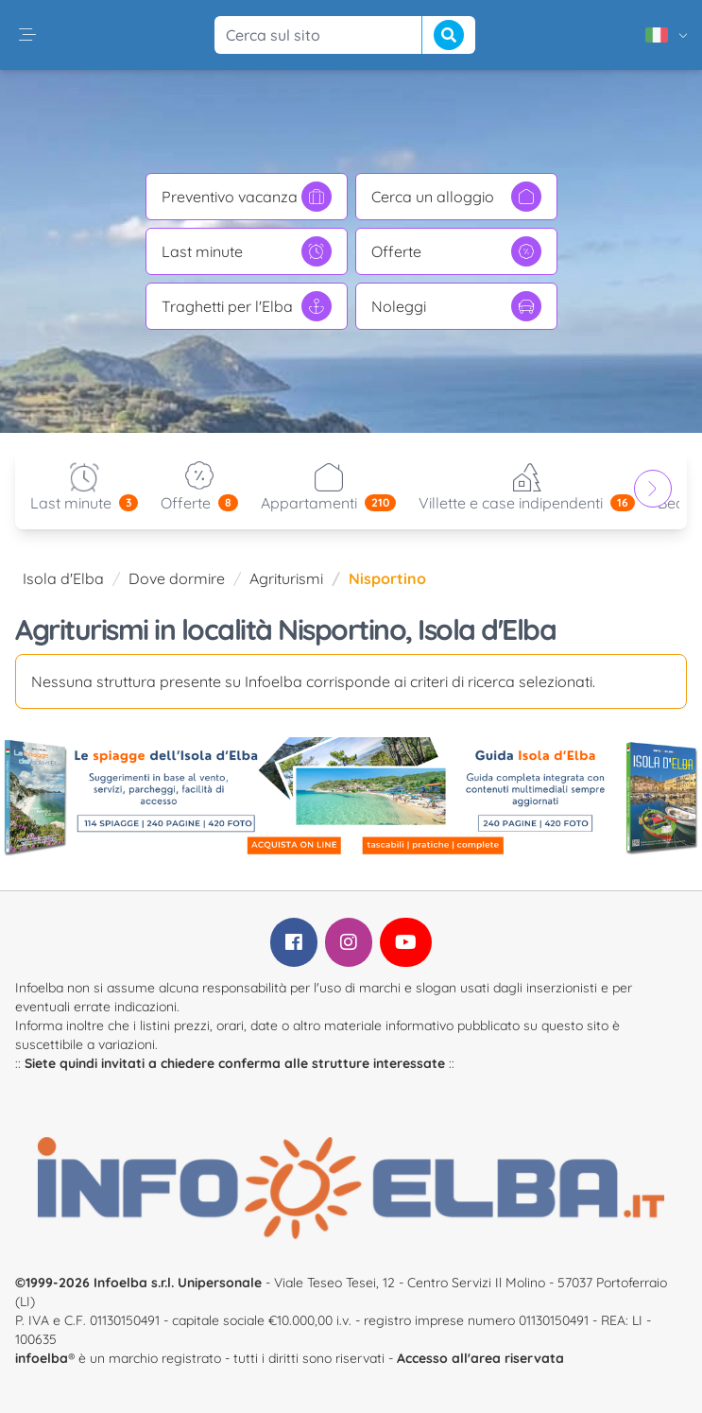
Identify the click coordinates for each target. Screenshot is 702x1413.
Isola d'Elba (63, 578)
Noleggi (456, 306)
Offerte (456, 251)
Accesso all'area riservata (480, 1358)
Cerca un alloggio (456, 196)
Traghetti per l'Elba (247, 306)
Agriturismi (286, 578)
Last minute (247, 251)
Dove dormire (176, 578)
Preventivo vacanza (247, 196)
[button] (27, 35)
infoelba (41, 1358)
